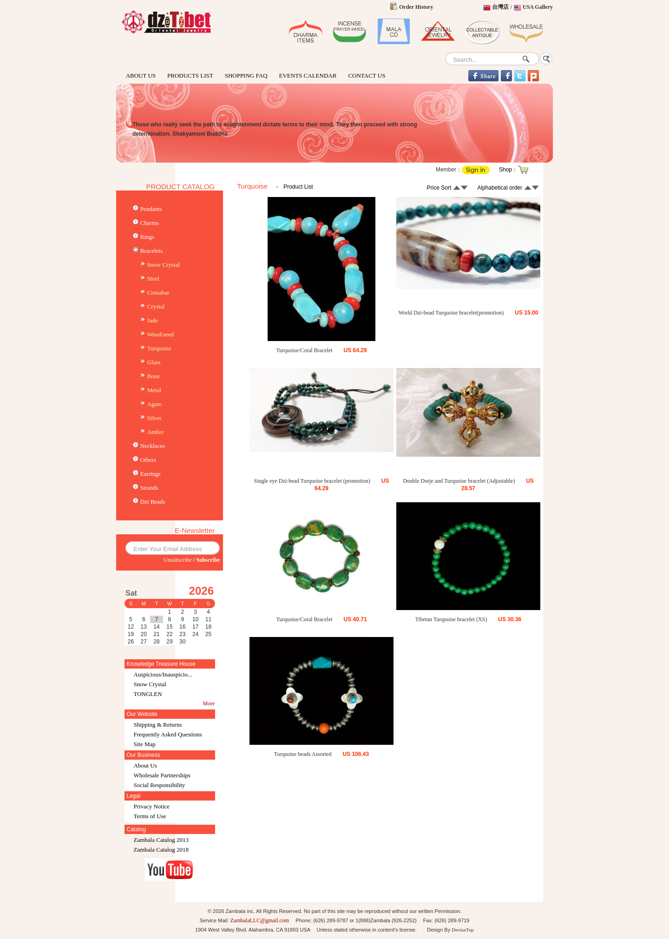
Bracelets (151, 250)
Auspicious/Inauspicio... (163, 674)
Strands (149, 487)
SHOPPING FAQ (246, 75)
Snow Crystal (163, 264)
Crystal (156, 306)
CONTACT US (366, 75)
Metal (154, 390)
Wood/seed (160, 334)
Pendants (151, 208)
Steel (153, 278)
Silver (154, 417)
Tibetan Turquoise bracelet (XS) (451, 619)
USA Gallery (538, 7)
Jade (152, 320)
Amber (155, 431)
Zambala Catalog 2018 (161, 849)
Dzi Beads (152, 501)
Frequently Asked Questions (168, 734)
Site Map (145, 744)
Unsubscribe (177, 560)
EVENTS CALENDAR (308, 75)
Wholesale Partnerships (162, 775)
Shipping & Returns (158, 724)
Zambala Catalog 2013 (161, 839)
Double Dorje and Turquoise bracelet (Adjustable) (459, 481)
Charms (149, 222)
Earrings (150, 473)
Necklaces (152, 445)
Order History (416, 7)
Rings (147, 236)
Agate (154, 404)
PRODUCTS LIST (190, 75)
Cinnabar (158, 292)
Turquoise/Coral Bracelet (304, 350)
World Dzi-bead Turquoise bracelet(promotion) (451, 312)
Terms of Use (150, 816)
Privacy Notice (152, 806)
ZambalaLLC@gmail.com (259, 920)
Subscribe (208, 560)
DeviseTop (463, 929)
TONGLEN (148, 693)
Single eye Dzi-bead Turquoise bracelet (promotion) (312, 481)
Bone (153, 376)
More (209, 703)
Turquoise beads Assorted (303, 754)
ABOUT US (141, 75)
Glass (154, 362)
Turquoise (159, 348)
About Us (145, 765)
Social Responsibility (159, 784)
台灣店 (500, 7)
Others (148, 459)
